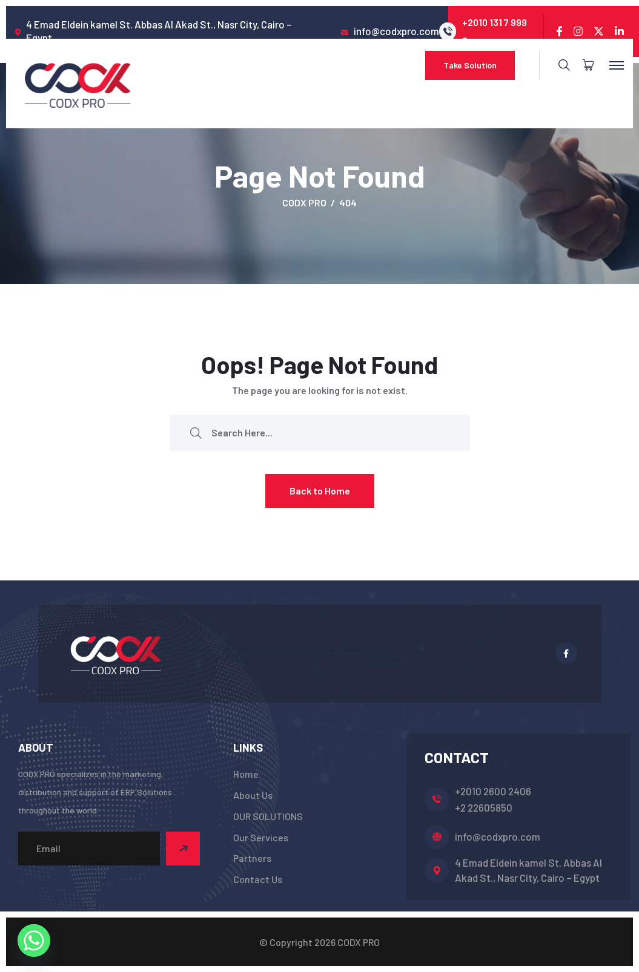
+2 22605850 (483, 807)
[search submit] (196, 432)
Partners (252, 858)
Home (246, 774)
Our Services (260, 837)
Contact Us (257, 879)
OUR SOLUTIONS (268, 816)
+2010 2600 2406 (493, 791)
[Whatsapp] (34, 940)
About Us (253, 795)
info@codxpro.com (497, 836)
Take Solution (470, 65)
